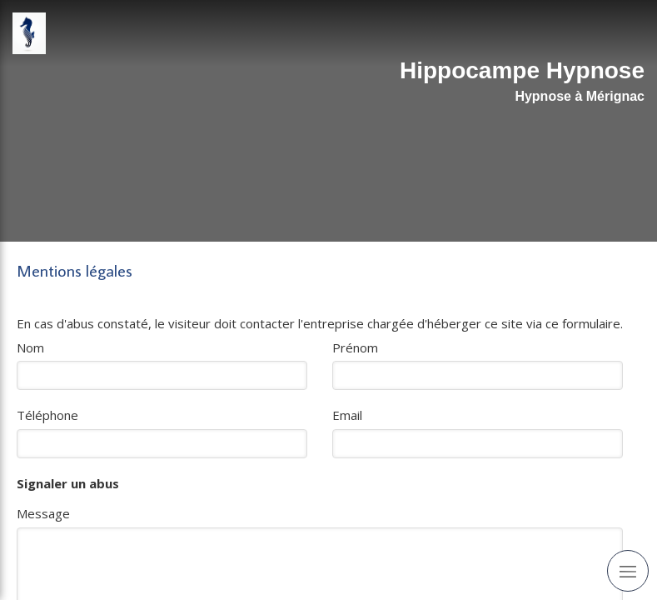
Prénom (355, 347)
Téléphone (47, 415)
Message (43, 513)
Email (347, 415)
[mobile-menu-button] (628, 571)
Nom (30, 347)
